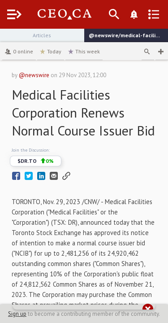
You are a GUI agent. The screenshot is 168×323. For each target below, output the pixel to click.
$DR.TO (35, 161)
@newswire (34, 75)
